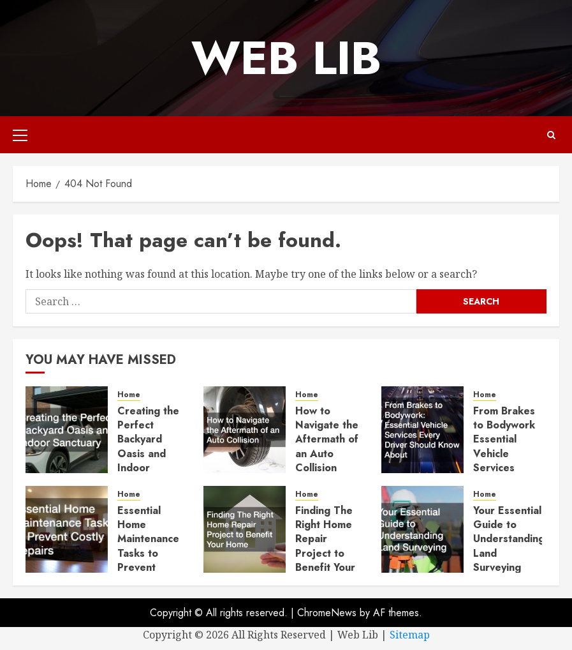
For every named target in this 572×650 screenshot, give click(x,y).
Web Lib (286, 58)
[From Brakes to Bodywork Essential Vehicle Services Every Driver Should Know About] (422, 429)
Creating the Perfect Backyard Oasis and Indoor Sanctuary (148, 447)
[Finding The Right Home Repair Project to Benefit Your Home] (244, 529)
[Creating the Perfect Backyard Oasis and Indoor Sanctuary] (67, 429)
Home (128, 394)
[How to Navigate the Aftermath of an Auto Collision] (244, 429)
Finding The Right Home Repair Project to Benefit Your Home (325, 546)
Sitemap (410, 635)
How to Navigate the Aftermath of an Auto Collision (326, 440)
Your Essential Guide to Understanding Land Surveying (509, 539)
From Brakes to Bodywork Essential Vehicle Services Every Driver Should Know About (504, 461)
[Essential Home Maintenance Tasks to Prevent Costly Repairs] (67, 529)
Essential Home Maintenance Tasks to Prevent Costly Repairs (148, 553)
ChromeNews (326, 612)
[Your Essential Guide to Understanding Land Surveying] (422, 529)
